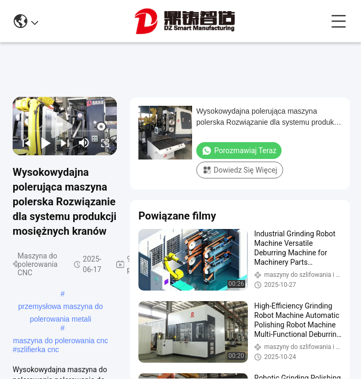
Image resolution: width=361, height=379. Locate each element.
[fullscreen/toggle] (104, 143)
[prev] (25, 143)
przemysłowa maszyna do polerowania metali (60, 307)
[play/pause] (45, 143)
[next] (64, 143)
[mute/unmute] (84, 143)
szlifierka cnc (38, 349)
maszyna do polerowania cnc (60, 340)
